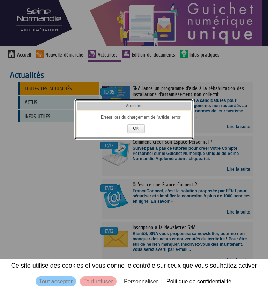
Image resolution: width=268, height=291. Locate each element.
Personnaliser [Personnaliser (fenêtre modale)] (141, 281)
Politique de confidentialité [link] (198, 281)
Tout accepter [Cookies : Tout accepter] (56, 281)
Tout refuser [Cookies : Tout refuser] (98, 281)
